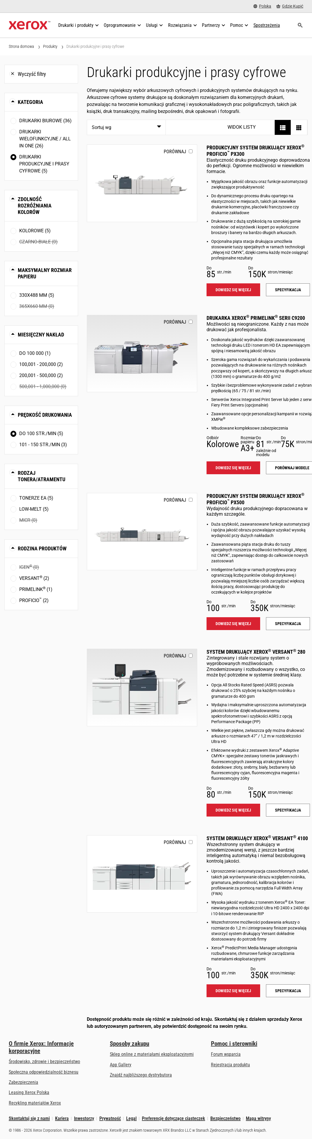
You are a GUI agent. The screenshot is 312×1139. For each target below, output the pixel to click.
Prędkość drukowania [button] (45, 415)
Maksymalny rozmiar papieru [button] (45, 273)
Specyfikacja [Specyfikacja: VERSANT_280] (288, 810)
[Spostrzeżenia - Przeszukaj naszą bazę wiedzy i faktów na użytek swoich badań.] (267, 25)
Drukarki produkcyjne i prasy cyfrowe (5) (44, 164)
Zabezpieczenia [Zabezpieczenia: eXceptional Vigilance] (23, 1082)
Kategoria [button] (30, 102)
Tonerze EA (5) (36, 498)
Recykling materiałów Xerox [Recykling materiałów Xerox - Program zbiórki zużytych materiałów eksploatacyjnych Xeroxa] (35, 1103)
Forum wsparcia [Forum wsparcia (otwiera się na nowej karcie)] (226, 1054)
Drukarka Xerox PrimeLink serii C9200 (256, 318)
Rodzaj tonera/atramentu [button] (41, 476)
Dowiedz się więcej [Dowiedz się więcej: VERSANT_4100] (233, 990)
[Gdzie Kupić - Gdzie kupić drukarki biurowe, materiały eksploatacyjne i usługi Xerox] (289, 6)
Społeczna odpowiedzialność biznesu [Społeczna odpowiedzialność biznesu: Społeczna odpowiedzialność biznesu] (43, 1072)
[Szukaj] (300, 25)
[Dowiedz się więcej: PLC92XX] (142, 353)
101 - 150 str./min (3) (43, 444)
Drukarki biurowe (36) (45, 120)
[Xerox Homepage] (29, 25)
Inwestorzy (84, 1118)
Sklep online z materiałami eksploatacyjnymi (152, 1054)
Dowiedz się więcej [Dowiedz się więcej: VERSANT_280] (233, 810)
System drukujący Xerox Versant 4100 (257, 838)
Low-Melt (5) (34, 509)
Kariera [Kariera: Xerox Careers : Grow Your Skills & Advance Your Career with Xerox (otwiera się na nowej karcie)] (62, 1118)
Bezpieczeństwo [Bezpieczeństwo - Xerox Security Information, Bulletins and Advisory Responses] (225, 1118)
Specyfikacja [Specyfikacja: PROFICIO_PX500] (288, 623)
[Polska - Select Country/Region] (262, 6)
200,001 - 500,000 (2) (41, 375)
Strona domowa (21, 46)
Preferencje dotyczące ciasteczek (173, 1118)
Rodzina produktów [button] (42, 548)
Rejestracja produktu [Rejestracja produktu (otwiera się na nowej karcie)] (230, 1065)
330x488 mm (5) (36, 295)
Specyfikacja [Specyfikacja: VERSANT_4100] (288, 990)
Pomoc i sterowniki (234, 1043)
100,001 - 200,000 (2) (41, 364)
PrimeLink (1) (35, 589)
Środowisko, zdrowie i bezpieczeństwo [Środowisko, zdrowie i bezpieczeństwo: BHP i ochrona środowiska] (44, 1061)
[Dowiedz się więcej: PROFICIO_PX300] (142, 183)
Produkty (50, 46)
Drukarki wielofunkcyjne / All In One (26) (45, 139)
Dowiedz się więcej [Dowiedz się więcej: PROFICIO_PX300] (233, 289)
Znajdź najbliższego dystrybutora (141, 1075)
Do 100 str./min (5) (41, 433)
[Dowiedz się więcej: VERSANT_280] (142, 687)
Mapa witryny (258, 1118)
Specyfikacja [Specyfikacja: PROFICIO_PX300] (288, 289)
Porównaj (175, 151)
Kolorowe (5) (35, 230)
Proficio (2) (34, 600)
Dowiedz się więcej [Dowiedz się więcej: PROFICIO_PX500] (233, 623)
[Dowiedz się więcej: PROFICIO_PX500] (142, 531)
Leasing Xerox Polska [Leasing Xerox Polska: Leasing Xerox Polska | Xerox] (29, 1092)
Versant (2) (34, 578)
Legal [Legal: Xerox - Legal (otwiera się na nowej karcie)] (131, 1118)
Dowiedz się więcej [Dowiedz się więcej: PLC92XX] (233, 467)
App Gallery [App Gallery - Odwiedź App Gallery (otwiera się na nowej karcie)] (120, 1065)
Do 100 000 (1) (35, 353)
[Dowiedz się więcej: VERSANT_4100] (142, 874)
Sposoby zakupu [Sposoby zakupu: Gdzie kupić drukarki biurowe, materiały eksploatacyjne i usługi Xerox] (129, 1043)
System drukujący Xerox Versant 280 (256, 652)
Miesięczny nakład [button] (41, 335)
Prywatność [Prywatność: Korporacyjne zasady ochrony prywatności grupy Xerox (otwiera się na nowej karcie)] (110, 1118)
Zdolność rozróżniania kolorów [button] (35, 205)
